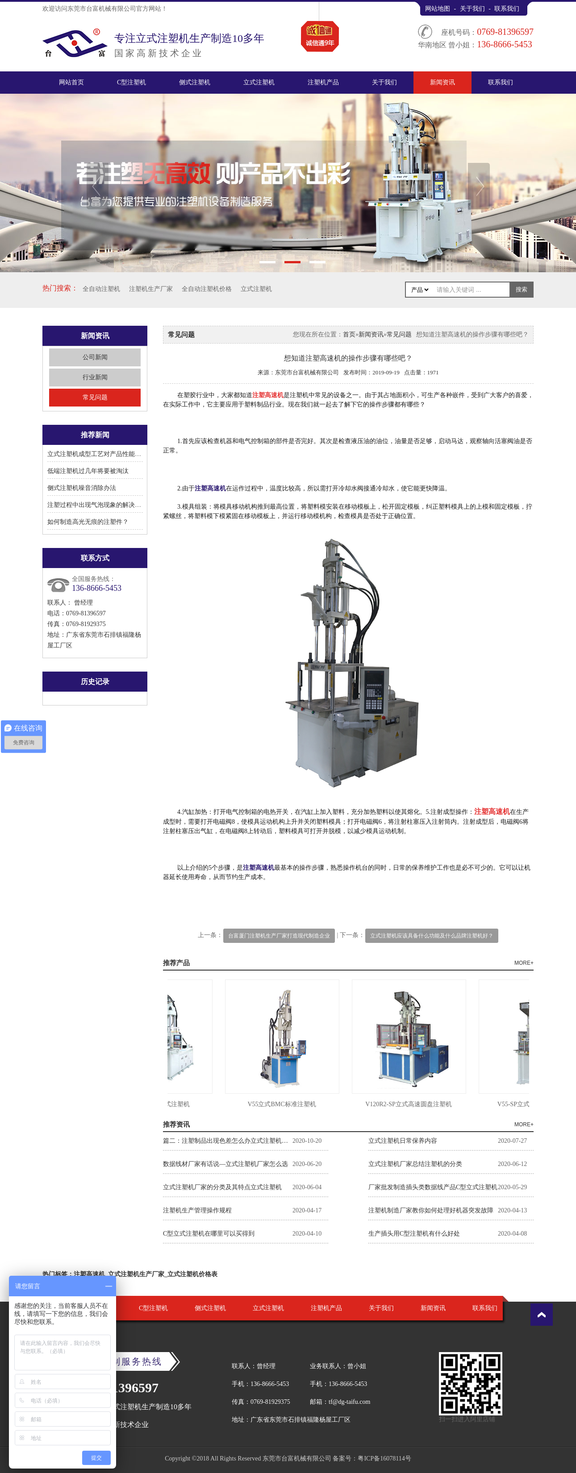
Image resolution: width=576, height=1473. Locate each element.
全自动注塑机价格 (207, 289)
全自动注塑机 (101, 289)
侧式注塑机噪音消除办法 (81, 488)
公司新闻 (95, 357)
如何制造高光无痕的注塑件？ (88, 522)
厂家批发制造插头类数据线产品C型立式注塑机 (432, 1187)
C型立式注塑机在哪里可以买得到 (209, 1233)
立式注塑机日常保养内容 (402, 1140)
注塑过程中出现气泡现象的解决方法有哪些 (106, 505)
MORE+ (524, 963)
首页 (349, 334)
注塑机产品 (323, 82)
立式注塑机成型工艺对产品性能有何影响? (105, 454)
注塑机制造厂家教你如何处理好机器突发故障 (430, 1210)
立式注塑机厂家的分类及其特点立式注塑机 (222, 1187)
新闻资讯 (442, 82)
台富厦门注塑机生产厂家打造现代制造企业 (279, 936)
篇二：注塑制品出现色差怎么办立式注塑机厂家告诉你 (227, 1140)
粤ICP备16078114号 (384, 1458)
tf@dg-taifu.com (349, 1401)
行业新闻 (95, 377)
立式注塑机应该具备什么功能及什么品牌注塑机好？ (431, 936)
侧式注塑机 (194, 82)
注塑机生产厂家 (151, 289)
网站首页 (71, 82)
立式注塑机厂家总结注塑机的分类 (415, 1164)
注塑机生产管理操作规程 (197, 1210)
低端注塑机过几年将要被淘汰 (88, 471)
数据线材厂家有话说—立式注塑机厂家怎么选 (225, 1164)
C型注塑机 (131, 82)
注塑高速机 (210, 488)
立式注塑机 (259, 82)
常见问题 (95, 397)
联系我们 (506, 8)
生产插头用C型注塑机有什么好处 (414, 1233)
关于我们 (472, 8)
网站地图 (437, 8)
